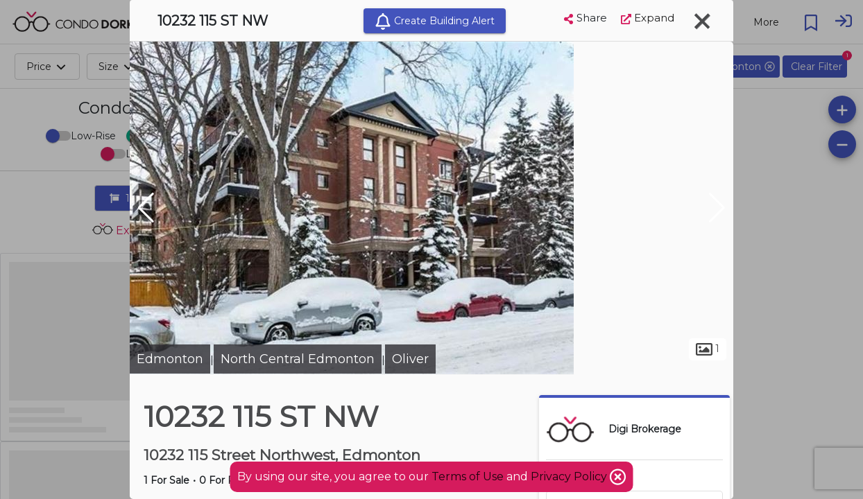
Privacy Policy (570, 476)
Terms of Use (468, 476)
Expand (647, 17)
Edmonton (170, 359)
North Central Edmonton (298, 359)
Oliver (410, 359)
